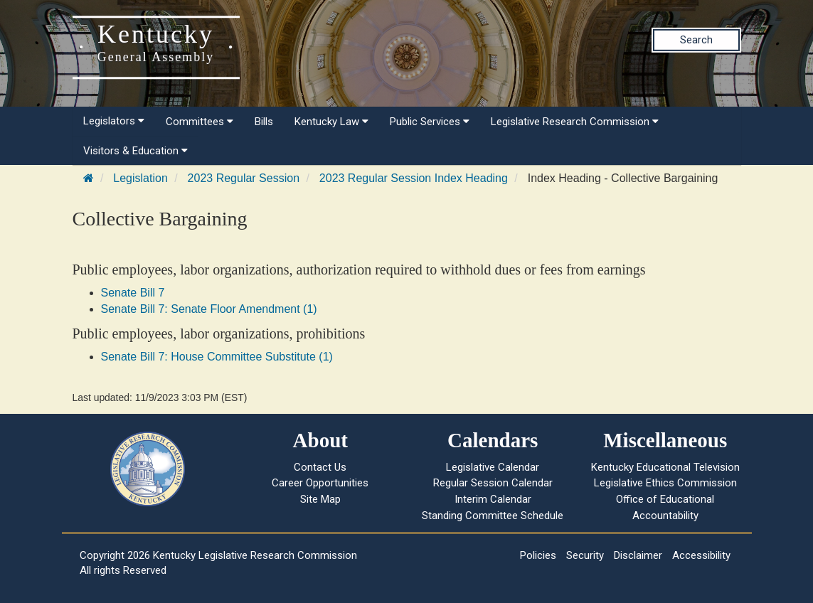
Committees (199, 121)
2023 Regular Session (243, 178)
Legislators (113, 120)
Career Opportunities (320, 482)
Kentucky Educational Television (665, 467)
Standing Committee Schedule (492, 515)
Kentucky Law (331, 121)
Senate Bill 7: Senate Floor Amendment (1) (209, 309)
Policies (538, 555)
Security (585, 555)
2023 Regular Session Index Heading (413, 178)
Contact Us (320, 467)
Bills (264, 121)
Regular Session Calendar (493, 482)
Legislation (140, 178)
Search (696, 39)
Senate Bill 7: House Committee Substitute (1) (217, 357)
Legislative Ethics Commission (665, 482)
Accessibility (701, 555)
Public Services (429, 121)
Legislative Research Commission (575, 121)
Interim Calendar (493, 499)
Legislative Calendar (492, 467)
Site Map (320, 499)
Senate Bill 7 (133, 293)
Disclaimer (638, 555)
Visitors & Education (135, 150)
